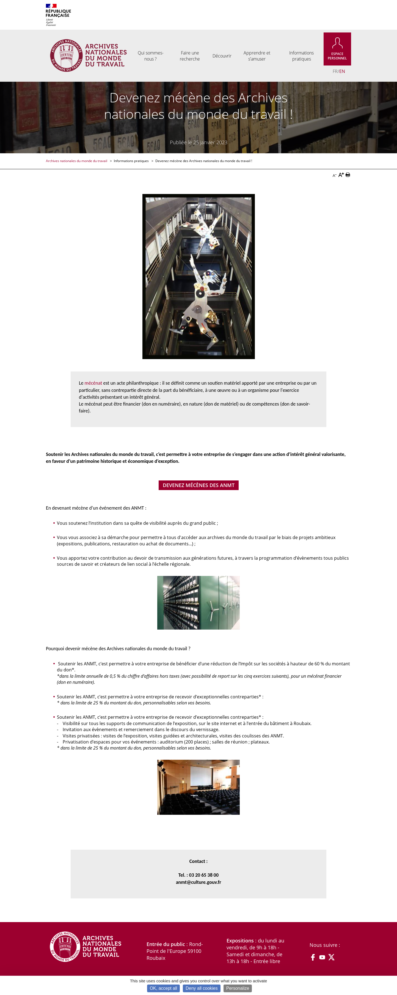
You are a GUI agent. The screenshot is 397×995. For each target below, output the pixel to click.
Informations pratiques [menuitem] (301, 56)
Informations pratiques (132, 160)
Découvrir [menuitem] (222, 56)
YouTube (322, 957)
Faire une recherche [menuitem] (190, 56)
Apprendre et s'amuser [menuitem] (257, 56)
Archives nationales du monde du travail (77, 160)
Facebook (313, 957)
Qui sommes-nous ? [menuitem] (151, 56)
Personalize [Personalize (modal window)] (237, 988)
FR (335, 71)
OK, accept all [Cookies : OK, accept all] (163, 988)
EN (342, 71)
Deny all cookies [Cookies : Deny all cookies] (202, 988)
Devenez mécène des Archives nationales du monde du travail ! (203, 160)
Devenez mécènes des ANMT (199, 485)
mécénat (93, 383)
